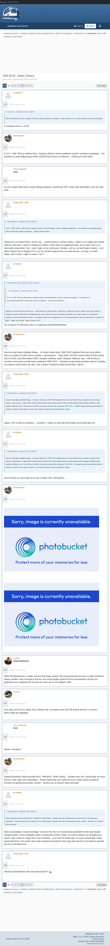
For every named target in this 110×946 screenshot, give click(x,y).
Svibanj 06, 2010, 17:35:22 (17, 385)
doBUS (18, 92)
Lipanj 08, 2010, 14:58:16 (17, 770)
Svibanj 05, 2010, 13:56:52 (17, 147)
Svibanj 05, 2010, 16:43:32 (17, 180)
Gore (4, 884)
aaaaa (18, 263)
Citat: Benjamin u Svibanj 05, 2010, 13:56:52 (22, 221)
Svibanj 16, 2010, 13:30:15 (17, 670)
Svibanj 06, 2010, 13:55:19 (17, 346)
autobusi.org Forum (17, 26)
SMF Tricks (99, 934)
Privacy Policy (98, 939)
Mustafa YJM (21, 202)
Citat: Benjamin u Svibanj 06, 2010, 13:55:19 (22, 393)
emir (17, 691)
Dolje (4, 85)
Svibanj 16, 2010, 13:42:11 (17, 703)
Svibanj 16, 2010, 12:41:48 (17, 499)
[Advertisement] (55, 55)
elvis (17, 658)
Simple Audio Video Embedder (91, 941)
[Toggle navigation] (100, 26)
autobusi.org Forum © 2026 (17, 939)
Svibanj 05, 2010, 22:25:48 (17, 214)
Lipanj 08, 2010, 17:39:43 (17, 804)
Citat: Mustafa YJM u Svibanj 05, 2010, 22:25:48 (23, 283)
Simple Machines (97, 937)
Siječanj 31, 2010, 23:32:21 (17, 104)
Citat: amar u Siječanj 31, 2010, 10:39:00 (20, 112)
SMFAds (90, 944)
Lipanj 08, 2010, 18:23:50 (17, 865)
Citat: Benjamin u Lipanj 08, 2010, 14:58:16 (21, 811)
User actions (102, 86)
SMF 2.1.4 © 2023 (80, 937)
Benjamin (20, 135)
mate (99, 33)
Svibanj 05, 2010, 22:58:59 (17, 275)
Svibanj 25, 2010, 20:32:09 (17, 737)
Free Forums (99, 944)
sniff (103, 33)
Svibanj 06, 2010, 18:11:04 (17, 444)
